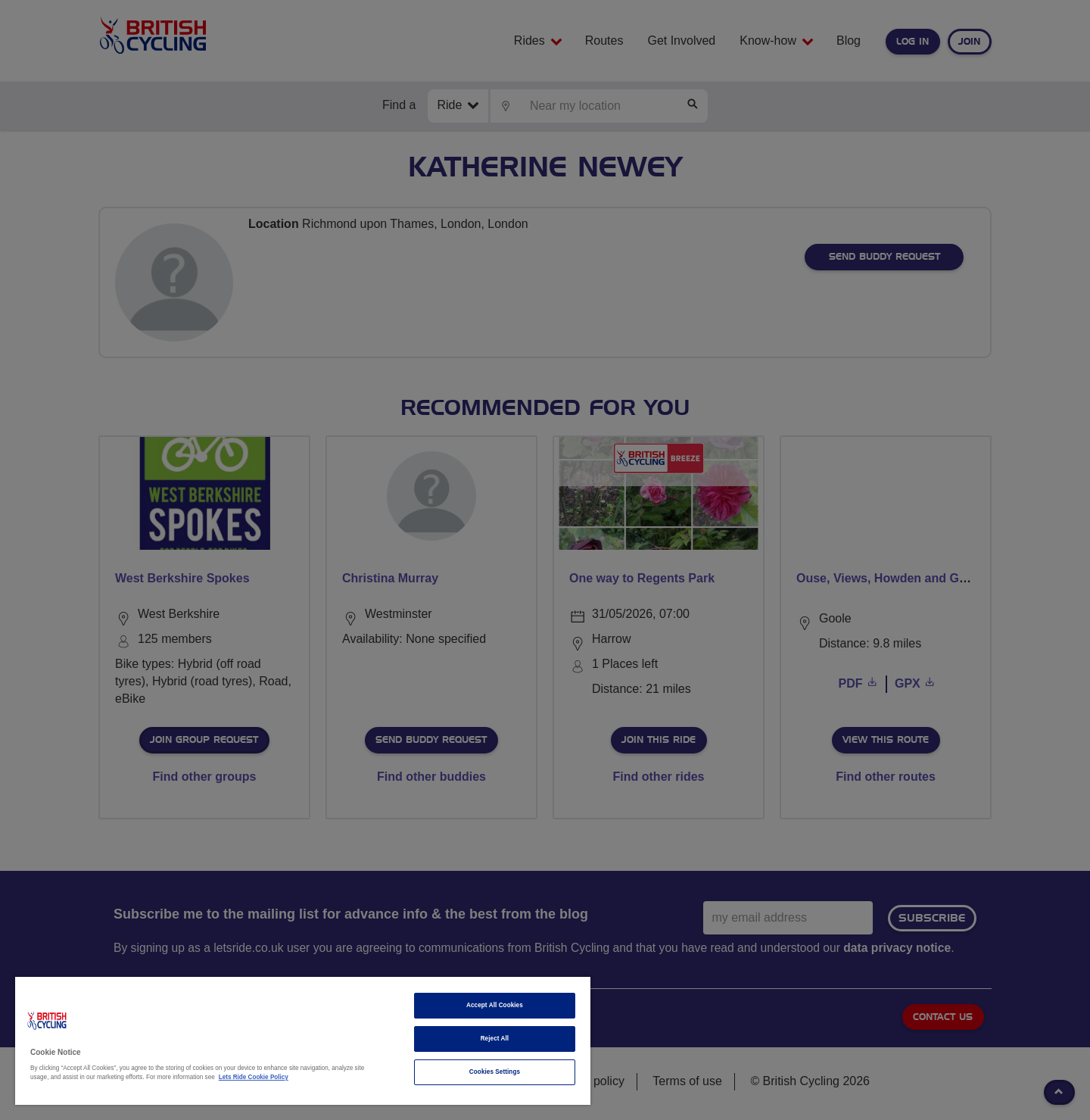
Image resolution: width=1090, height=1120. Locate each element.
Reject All (495, 1038)
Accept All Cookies (494, 1005)
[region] (302, 1041)
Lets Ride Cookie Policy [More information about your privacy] (253, 1077)
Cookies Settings (494, 1072)
